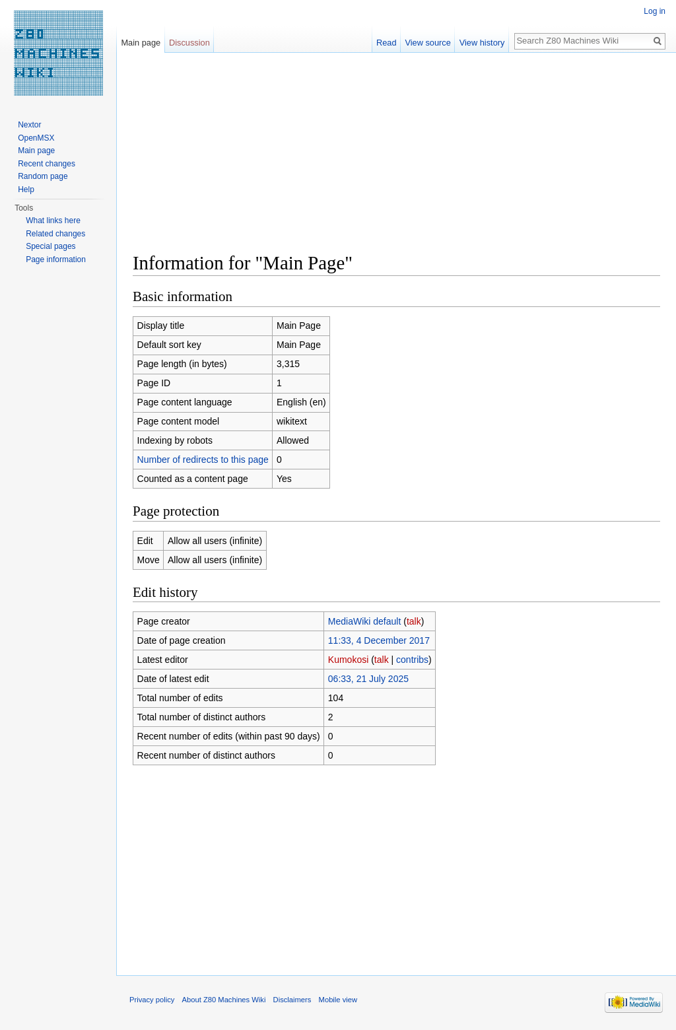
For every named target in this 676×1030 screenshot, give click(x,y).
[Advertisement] (396, 158)
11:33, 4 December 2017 (379, 640)
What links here (53, 220)
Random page (42, 176)
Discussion (189, 43)
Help (26, 189)
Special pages (50, 246)
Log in (654, 11)
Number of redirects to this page (203, 459)
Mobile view (338, 1000)
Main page (140, 43)
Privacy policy (151, 1000)
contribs (412, 659)
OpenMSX (36, 138)
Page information (56, 259)
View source (427, 43)
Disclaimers (292, 1000)
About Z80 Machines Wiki (224, 1000)
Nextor (29, 124)
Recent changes (46, 163)
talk (414, 621)
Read (386, 43)
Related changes (55, 233)
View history (482, 43)
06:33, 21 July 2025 (368, 678)
